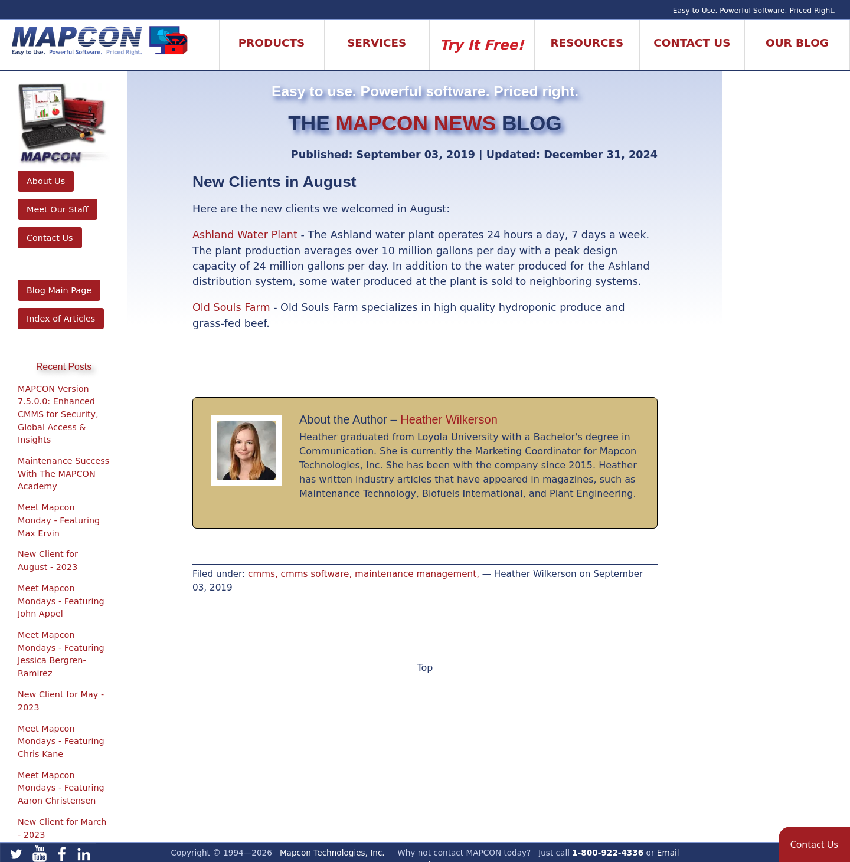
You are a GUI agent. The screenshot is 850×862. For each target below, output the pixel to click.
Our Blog (797, 43)
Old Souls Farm (231, 307)
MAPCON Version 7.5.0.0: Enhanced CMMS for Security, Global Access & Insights (58, 414)
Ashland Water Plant (245, 235)
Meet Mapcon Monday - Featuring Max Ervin (59, 520)
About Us (46, 181)
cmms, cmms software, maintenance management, (363, 574)
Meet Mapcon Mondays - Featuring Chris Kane (61, 741)
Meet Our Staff (58, 209)
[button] (814, 844)
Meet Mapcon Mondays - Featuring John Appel (61, 601)
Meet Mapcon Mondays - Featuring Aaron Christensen (61, 788)
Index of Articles (61, 318)
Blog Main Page (59, 290)
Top (425, 667)
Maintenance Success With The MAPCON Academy (63, 473)
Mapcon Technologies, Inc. (332, 852)
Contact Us (50, 237)
